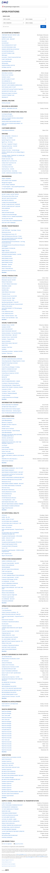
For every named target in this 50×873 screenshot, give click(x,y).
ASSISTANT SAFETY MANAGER (8, 222)
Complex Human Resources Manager (10, 397)
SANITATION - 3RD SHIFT (7, 765)
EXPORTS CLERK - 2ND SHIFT (8, 39)
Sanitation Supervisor (6, 761)
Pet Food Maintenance (7, 493)
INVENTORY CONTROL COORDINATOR (10, 821)
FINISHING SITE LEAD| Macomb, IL (9, 458)
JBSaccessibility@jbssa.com (21, 854)
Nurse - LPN (4, 548)
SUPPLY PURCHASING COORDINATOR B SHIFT (12, 805)
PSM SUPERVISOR (6, 208)
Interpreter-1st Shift (6, 389)
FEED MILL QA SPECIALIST (8, 438)
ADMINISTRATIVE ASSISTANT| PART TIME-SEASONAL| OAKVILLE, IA (11, 442)
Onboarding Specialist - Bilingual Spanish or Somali (13, 361)
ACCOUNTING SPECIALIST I (8, 51)
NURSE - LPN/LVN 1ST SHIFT (8, 538)
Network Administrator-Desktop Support (11, 408)
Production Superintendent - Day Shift (10, 563)
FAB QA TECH (5, 675)
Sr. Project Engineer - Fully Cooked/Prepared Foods (13, 186)
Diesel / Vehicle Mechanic (7, 268)
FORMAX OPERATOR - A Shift (8, 635)
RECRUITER (4, 377)
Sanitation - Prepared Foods (8, 339)
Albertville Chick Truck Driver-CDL (9, 160)
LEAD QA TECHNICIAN (7, 662)
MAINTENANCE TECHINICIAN (8, 248)
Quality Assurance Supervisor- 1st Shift (10, 677)
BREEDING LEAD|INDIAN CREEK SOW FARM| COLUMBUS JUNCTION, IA (12, 435)
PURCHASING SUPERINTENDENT (9, 813)
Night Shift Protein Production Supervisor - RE (12, 641)
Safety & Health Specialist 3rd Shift (9, 544)
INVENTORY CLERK (6, 811)
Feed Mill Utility (5, 290)
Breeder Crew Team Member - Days (10, 317)
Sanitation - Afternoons (7, 353)
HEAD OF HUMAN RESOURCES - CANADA (11, 381)
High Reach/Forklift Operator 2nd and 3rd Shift (12, 304)
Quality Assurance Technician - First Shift (11, 696)
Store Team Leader (6, 715)
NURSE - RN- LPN (6, 517)
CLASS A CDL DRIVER (6, 803)
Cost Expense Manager (7, 114)
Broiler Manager (5, 447)
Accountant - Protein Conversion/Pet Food (11, 57)
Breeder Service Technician (8, 428)
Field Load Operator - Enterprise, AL (10, 136)
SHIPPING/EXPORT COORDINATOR (9, 807)
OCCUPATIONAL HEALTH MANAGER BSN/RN (12, 220)
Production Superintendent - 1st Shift (10, 577)
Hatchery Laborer (6, 288)
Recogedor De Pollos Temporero (9, 424)
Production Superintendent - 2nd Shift (10, 631)
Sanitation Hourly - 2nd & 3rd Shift (9, 337)
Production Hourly (6, 294)
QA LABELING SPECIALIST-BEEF (9, 668)
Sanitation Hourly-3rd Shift (8, 763)
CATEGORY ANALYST (6, 729)
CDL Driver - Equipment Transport (9, 144)
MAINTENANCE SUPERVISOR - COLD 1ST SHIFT (12, 468)
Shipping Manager (6, 833)
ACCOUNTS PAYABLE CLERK (8, 53)
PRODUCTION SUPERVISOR (8, 565)
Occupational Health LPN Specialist (9, 546)
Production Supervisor (7, 625)
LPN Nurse (4, 515)
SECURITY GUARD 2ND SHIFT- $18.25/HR (11, 206)
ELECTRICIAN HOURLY (7, 256)
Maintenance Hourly (6, 232)
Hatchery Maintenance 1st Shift (9, 491)
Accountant (4, 41)
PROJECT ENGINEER (6, 178)
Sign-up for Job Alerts (18, 843)
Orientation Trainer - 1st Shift (8, 391)
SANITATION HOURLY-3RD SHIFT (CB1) (10, 767)
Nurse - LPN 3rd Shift (6, 527)
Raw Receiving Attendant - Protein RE (10, 302)
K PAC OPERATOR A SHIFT (7, 311)
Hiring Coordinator (6, 395)
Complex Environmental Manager (9, 202)
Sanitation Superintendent (8, 781)
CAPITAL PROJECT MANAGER (8, 184)
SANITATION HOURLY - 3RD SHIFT (9, 335)
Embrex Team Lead (6, 451)
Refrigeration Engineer (7, 182)
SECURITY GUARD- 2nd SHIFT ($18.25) (10, 194)
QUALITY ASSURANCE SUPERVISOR (10, 671)
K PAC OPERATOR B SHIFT (7, 313)
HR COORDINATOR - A (7, 81)
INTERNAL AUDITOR (6, 67)
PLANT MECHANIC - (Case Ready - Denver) (11, 230)
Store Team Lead (5, 719)
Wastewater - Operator (7, 264)
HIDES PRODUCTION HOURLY (8, 292)
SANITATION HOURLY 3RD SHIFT (9, 331)
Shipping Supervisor (6, 633)
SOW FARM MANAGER (7, 420)
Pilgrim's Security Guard (7, 555)
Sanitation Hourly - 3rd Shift (8, 325)
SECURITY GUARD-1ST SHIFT (8, 79)
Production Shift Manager (7, 573)
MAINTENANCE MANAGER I (8, 470)
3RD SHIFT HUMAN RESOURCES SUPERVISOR (12, 359)
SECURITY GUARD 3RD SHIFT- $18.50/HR (11, 204)
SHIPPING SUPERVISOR (7, 837)
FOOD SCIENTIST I (6, 705)
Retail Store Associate (6, 717)
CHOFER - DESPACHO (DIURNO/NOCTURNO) (12, 173)
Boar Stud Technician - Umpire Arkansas (11, 430)
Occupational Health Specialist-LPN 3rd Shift (12, 542)
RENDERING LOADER (6, 286)
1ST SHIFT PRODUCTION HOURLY (9, 284)
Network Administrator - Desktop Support (11, 410)
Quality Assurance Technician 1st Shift (10, 666)
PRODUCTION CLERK (6, 643)
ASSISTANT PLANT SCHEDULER (9, 647)
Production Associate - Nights (8, 298)
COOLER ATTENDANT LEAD (8, 95)
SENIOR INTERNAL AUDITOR (8, 65)
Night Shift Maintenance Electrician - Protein (12, 236)
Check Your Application (7, 843)
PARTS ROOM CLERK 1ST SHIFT (9, 87)
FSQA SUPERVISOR (6, 684)
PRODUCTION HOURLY (7, 282)
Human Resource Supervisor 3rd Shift (10, 373)
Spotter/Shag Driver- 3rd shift (8, 140)
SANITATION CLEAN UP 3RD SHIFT (10, 343)
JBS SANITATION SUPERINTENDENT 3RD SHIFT (12, 775)
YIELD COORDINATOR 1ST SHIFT (9, 45)
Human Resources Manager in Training (10, 367)
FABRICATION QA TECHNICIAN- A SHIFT (11, 658)
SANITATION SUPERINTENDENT (9, 649)
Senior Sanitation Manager (8, 777)
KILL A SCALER (5, 608)
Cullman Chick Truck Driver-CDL (9, 162)
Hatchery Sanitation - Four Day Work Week (11, 333)
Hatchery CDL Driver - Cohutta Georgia (10, 150)
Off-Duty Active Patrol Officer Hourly (10, 196)
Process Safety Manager (7, 188)
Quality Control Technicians (8, 664)
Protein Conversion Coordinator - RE (10, 612)
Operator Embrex (6, 426)
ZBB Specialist (5, 63)
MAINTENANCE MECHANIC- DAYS (9, 501)
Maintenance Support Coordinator (9, 93)
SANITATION (5, 345)
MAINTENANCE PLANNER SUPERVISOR (10, 506)
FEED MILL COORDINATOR (8, 453)
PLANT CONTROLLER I (7, 59)
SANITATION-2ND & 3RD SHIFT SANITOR (11, 614)
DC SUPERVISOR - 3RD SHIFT (8, 599)
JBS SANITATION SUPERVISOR (8, 771)
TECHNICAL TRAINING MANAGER (9, 393)
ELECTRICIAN (5, 228)
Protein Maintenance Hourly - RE (9, 234)
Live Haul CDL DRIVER (7, 164)
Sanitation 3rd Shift (6, 327)
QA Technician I (5, 660)
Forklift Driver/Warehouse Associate (10, 815)
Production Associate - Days (8, 300)
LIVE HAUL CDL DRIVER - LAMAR (9, 819)
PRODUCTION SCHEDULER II (8, 823)
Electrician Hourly (6, 487)
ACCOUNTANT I (5, 43)
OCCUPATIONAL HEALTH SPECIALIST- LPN (11, 523)
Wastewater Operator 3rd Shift (9, 280)
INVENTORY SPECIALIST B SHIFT (9, 278)
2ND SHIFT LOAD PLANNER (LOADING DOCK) (12, 85)
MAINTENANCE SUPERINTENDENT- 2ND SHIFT (12, 472)
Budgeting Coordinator (7, 37)
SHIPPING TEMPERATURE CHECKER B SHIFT (12, 825)
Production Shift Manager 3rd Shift (9, 579)
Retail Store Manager (6, 711)
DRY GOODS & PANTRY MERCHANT (10, 835)
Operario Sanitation (6, 341)
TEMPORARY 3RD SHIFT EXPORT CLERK (10, 35)
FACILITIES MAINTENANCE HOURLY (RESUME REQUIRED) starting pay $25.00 (12, 239)
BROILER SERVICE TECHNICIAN (9, 585)
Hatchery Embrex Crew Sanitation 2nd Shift (11, 757)
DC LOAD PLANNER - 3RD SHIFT (9, 639)
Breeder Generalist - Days (7, 158)
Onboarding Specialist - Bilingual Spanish (11, 385)
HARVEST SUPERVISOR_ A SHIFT (9, 561)
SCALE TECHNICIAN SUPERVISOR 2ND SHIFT (12, 412)
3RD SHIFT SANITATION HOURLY (9, 198)
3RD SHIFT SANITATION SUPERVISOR (10, 569)
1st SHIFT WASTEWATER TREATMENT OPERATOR (13, 831)
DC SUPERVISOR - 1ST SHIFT (8, 581)
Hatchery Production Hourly (8, 418)
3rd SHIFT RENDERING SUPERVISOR (10, 583)
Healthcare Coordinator (7, 525)
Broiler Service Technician (7, 75)
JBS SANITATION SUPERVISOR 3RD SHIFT (11, 779)
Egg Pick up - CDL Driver (7, 142)
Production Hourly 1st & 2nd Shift (9, 296)
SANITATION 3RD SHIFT (7, 329)
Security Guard (5, 210)
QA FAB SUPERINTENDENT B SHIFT (10, 694)
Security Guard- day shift (7, 218)
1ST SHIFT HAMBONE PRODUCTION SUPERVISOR (13, 575)
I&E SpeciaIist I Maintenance (8, 489)
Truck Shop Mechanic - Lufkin (8, 499)
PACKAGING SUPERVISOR (7, 601)
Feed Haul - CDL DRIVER (7, 138)
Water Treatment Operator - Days (9, 315)
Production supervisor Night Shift (9, 594)
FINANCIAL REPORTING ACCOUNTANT (10, 49)
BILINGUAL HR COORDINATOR (9, 371)
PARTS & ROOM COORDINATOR (9, 252)
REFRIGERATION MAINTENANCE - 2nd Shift (11, 254)
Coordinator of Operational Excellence (10, 383)
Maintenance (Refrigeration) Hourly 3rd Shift (12, 479)
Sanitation (4, 349)
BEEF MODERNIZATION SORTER (9, 686)
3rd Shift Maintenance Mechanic (9, 497)
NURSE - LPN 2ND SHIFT (7, 540)
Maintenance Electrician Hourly (9, 270)
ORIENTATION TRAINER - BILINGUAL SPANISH (12, 387)
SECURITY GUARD (6, 365)
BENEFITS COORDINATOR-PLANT (9, 369)
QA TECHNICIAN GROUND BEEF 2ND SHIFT (11, 690)
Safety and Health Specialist (8, 212)
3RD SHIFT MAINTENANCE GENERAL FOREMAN (12, 504)
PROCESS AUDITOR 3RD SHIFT (8, 83)
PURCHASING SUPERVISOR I (8, 130)
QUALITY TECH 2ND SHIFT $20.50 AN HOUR (11, 688)
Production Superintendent (8, 597)
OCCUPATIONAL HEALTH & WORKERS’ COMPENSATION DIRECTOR (10, 533)
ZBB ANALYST (5, 97)
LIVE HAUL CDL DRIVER (7, 148)
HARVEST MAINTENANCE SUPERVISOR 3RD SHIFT (13, 477)
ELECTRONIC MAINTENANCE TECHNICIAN (11, 485)
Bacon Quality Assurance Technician (10, 637)
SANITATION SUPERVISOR (8, 590)
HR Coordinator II (6, 375)
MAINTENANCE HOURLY (7, 258)
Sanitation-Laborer (6, 77)
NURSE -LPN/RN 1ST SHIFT (8, 519)
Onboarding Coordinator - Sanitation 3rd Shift (12, 351)
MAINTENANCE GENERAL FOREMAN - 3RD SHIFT (13, 483)
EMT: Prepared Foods (6, 553)
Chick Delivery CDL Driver (7, 166)
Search (43, 26)
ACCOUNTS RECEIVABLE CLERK (9, 47)
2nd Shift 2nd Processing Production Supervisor (12, 89)
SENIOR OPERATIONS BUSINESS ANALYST (11, 121)
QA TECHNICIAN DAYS (7, 656)
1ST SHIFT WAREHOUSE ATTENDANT (10, 809)
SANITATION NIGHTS (7, 759)
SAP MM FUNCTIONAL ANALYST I (9, 406)
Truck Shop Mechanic (6, 610)
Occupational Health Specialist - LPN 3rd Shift (12, 536)
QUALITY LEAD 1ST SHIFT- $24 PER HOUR (11, 673)
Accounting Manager (6, 61)
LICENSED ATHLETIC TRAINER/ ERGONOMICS (12, 216)
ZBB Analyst (4, 55)
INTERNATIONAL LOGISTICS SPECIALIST (11, 827)
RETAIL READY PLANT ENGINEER (9, 180)
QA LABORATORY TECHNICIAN (9, 682)
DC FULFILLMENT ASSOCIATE (8, 817)
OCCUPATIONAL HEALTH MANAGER (10, 521)
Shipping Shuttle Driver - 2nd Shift (9, 146)
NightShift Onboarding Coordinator (10, 363)
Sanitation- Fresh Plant (7, 347)
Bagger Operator (6, 250)
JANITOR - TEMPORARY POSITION (9, 108)
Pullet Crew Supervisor (7, 571)
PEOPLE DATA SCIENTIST (7, 116)
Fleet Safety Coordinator (7, 73)
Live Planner (4, 445)
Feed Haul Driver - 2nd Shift (8, 169)
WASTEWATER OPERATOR (8, 200)
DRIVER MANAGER (6, 567)
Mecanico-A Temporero (7, 422)
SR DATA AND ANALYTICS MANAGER (10, 404)
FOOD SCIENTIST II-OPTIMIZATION (10, 703)
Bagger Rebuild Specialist (7, 508)
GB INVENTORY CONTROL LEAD (9, 91)
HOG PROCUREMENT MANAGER (9, 829)
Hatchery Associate (6, 103)
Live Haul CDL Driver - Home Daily (9, 171)
